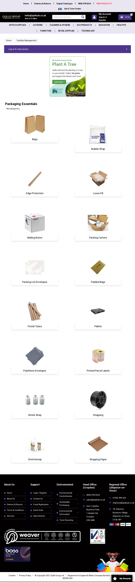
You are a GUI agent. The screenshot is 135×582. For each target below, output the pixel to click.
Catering (38, 25)
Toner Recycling (66, 520)
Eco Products (84, 25)
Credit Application (41, 504)
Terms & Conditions (15, 510)
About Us (11, 499)
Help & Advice (39, 516)
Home (26, 3)
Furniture (45, 31)
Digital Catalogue (65, 3)
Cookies (12, 575)
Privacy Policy (25, 575)
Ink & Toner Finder (69, 9)
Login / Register (40, 493)
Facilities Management (26, 40)
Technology (88, 31)
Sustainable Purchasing (64, 503)
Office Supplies (17, 25)
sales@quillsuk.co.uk (95, 500)
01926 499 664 (119, 498)
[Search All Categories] (69, 17)
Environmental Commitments (65, 494)
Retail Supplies (66, 31)
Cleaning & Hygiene (60, 25)
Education (104, 25)
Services (10, 516)
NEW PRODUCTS (104, 3)
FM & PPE (121, 25)
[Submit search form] (83, 17)
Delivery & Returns (42, 3)
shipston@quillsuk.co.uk (123, 503)
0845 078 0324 (84, 3)
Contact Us (38, 499)
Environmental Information (65, 512)
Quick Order (38, 510)
